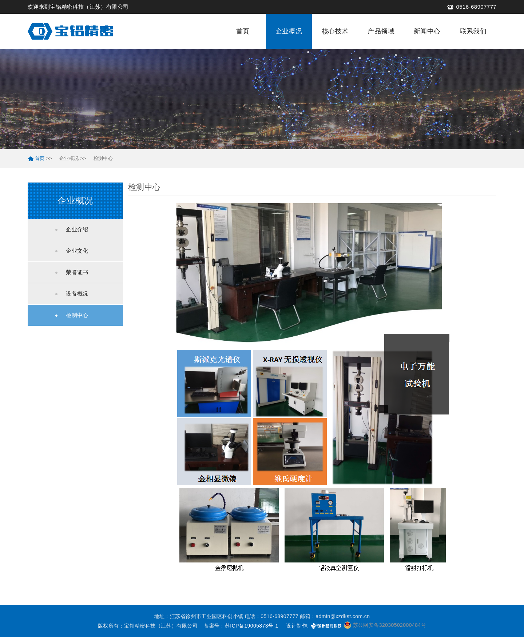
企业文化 (77, 251)
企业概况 (288, 31)
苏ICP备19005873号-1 (251, 626)
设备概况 (77, 294)
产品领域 (381, 31)
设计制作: (297, 626)
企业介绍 (77, 229)
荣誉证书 (77, 272)
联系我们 (473, 31)
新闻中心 (427, 31)
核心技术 (335, 31)
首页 (243, 31)
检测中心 (103, 158)
